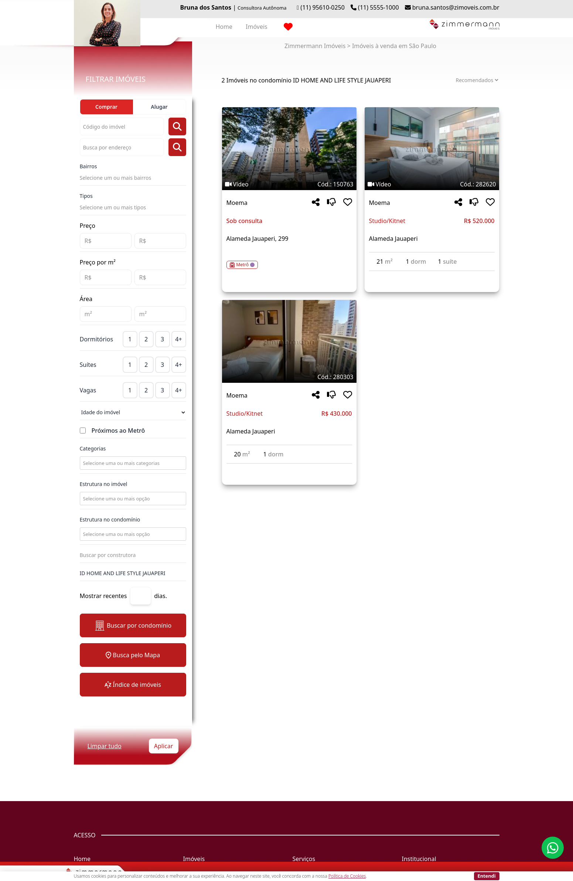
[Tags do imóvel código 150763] (289, 184)
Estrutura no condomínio (110, 519)
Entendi (487, 875)
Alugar (159, 106)
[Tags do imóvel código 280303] (289, 376)
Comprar (106, 106)
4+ (178, 339)
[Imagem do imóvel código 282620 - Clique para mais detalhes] (432, 148)
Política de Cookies (347, 876)
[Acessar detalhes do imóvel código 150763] (289, 260)
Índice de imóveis (133, 685)
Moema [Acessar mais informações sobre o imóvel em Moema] (237, 203)
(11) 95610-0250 (322, 7)
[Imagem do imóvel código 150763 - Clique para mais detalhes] (289, 148)
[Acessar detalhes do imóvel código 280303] (289, 468)
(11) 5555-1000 (378, 7)
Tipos (86, 195)
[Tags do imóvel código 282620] (432, 184)
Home (224, 27)
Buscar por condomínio (132, 626)
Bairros (88, 166)
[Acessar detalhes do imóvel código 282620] (432, 275)
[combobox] (132, 463)
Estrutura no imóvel (103, 483)
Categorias (93, 448)
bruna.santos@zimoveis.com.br (455, 7)
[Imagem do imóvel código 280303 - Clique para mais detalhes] (289, 341)
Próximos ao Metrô (118, 430)
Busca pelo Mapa (133, 655)
